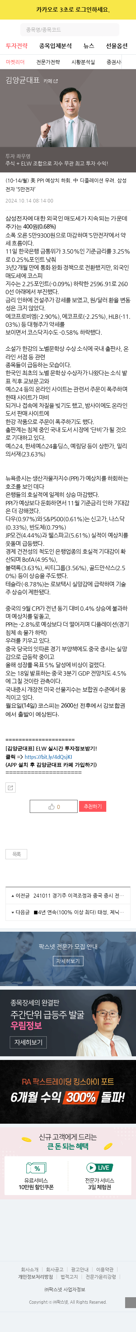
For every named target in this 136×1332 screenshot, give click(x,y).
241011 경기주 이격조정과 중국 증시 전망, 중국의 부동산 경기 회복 (79, 895)
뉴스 (88, 45)
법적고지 (69, 1276)
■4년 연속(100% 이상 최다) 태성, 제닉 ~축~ (79, 912)
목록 (16, 854)
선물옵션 (117, 45)
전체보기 (128, 62)
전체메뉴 (129, 29)
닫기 (126, 10)
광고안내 (79, 1269)
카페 (48, 81)
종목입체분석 (55, 45)
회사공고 (54, 1269)
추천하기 (93, 806)
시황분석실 (83, 62)
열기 (130, 1302)
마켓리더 (15, 62)
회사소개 (29, 1269)
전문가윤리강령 (101, 1276)
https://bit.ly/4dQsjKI (48, 757)
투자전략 (17, 45)
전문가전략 (48, 62)
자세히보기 (68, 961)
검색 (112, 29)
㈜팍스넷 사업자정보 (65, 1289)
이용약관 (105, 1269)
